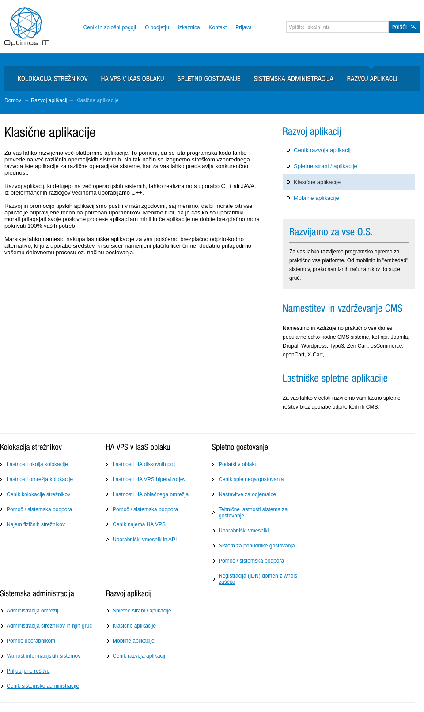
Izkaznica (189, 27)
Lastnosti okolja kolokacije (37, 464)
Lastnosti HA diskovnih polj (144, 464)
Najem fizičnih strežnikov (36, 524)
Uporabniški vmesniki (244, 531)
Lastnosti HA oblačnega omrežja (151, 494)
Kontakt (218, 27)
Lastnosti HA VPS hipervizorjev (149, 479)
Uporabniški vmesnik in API (145, 539)
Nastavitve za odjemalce (247, 494)
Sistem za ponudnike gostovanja (257, 546)
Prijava (243, 27)
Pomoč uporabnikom (31, 641)
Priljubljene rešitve (28, 671)
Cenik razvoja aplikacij (322, 150)
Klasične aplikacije (317, 182)
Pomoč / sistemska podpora (39, 509)
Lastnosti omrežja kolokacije (40, 479)
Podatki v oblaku (238, 464)
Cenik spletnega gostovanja (251, 479)
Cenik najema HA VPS (139, 524)
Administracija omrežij (32, 611)
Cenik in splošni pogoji (109, 27)
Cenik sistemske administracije (43, 686)
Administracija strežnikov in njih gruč (49, 626)
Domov (12, 100)
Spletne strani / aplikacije (325, 166)
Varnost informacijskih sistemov (43, 656)
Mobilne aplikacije (316, 198)
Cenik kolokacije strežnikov (38, 494)
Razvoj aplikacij (49, 100)
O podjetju (157, 27)
